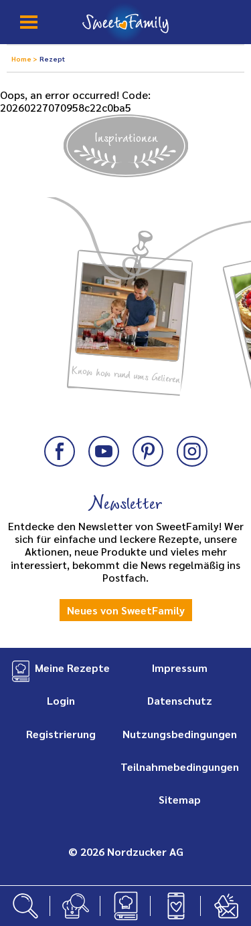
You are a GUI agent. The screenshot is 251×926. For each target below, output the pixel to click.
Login (61, 700)
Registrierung (61, 733)
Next (226, 278)
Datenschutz (179, 700)
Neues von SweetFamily (126, 610)
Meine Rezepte (72, 667)
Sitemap (180, 799)
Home (22, 58)
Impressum (179, 667)
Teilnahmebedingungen (179, 766)
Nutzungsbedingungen (179, 733)
